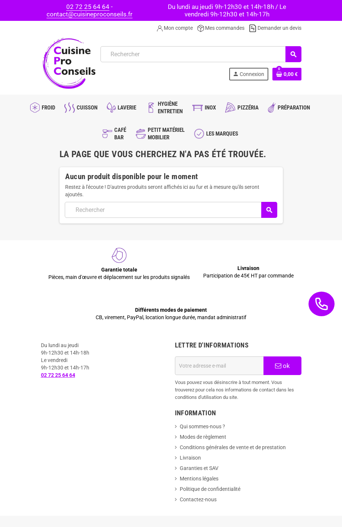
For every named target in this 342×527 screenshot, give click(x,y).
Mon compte (175, 28)
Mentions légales (199, 479)
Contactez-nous (198, 499)
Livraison (190, 458)
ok (282, 365)
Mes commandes (220, 28)
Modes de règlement (203, 437)
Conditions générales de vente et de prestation (233, 447)
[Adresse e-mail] (219, 365)
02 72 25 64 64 (87, 6)
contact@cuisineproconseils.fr (89, 14)
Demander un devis (275, 28)
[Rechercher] (200, 54)
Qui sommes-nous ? (202, 426)
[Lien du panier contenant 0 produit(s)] (286, 74)
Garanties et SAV (199, 468)
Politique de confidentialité (210, 489)
